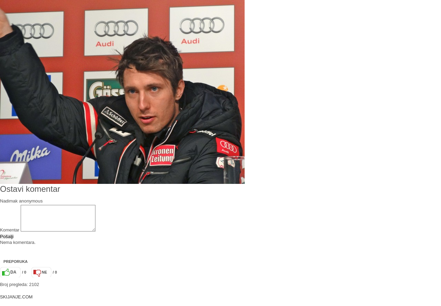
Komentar (9, 235)
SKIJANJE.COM (16, 302)
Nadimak (9, 201)
